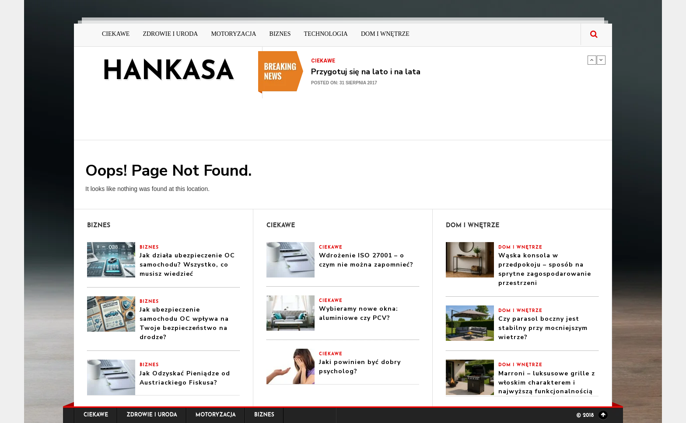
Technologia (326, 34)
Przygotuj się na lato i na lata (365, 71)
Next (601, 59)
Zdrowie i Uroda (170, 34)
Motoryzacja (233, 34)
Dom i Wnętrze (385, 34)
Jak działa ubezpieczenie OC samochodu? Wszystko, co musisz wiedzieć (187, 264)
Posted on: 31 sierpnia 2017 (344, 82)
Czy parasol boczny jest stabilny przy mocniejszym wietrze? (543, 328)
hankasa (168, 72)
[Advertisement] (421, 118)
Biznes (280, 34)
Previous (592, 59)
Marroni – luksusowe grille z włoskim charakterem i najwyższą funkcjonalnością (546, 382)
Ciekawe (116, 34)
